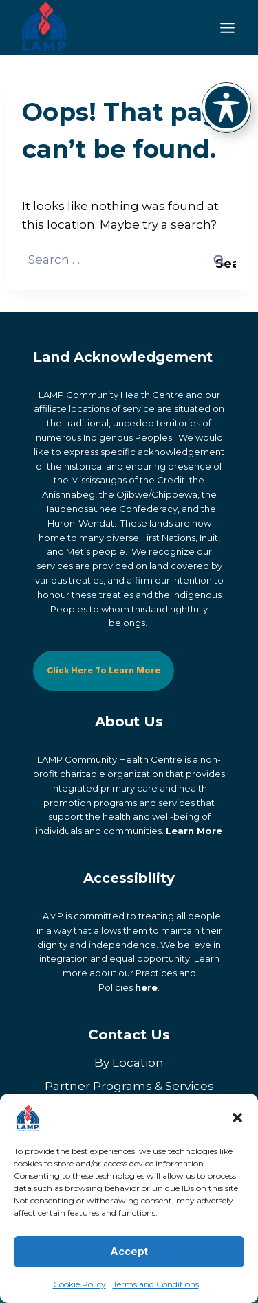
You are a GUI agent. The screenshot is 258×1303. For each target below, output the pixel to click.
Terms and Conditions (156, 1284)
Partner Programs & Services (129, 1086)
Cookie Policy (79, 1284)
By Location (129, 1063)
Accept (129, 1251)
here (146, 987)
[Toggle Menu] (227, 28)
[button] (237, 1118)
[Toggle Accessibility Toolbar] (226, 107)
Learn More (194, 830)
